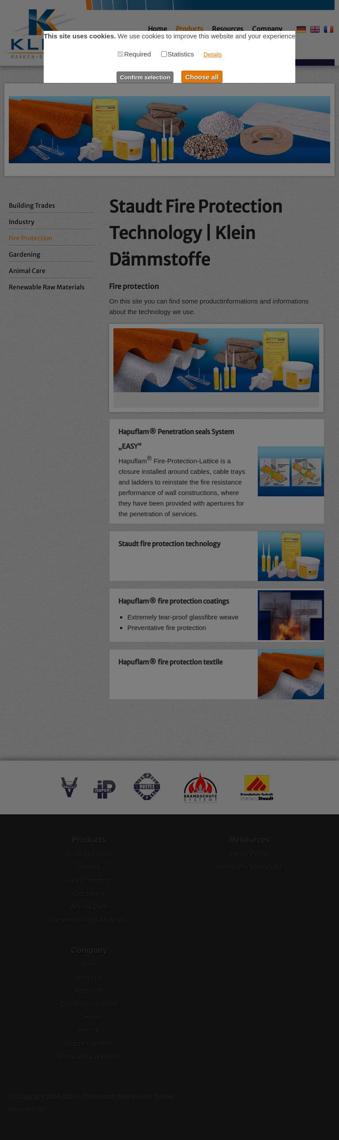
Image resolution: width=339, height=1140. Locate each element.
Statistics (177, 54)
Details (212, 54)
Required (134, 54)
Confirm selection (145, 77)
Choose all (202, 77)
